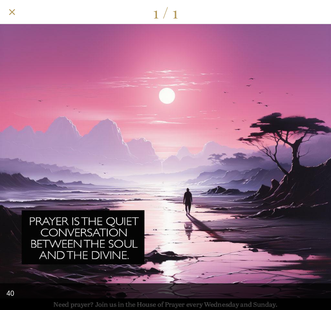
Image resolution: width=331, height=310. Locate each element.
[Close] (12, 12)
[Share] (296, 12)
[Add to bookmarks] (319, 12)
